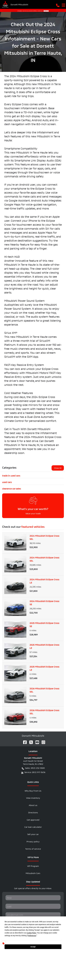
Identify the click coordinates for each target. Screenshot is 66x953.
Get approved (33, 819)
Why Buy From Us (33, 790)
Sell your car (33, 834)
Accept (33, 947)
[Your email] (33, 914)
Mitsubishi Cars (33, 873)
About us (33, 805)
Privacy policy (33, 841)
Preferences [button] (31, 936)
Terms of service (33, 848)
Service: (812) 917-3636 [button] (33, 772)
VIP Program (33, 865)
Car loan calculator (33, 826)
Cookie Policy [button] (31, 933)
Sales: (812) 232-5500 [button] (33, 768)
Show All (57, 467)
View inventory (33, 797)
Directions (33, 812)
